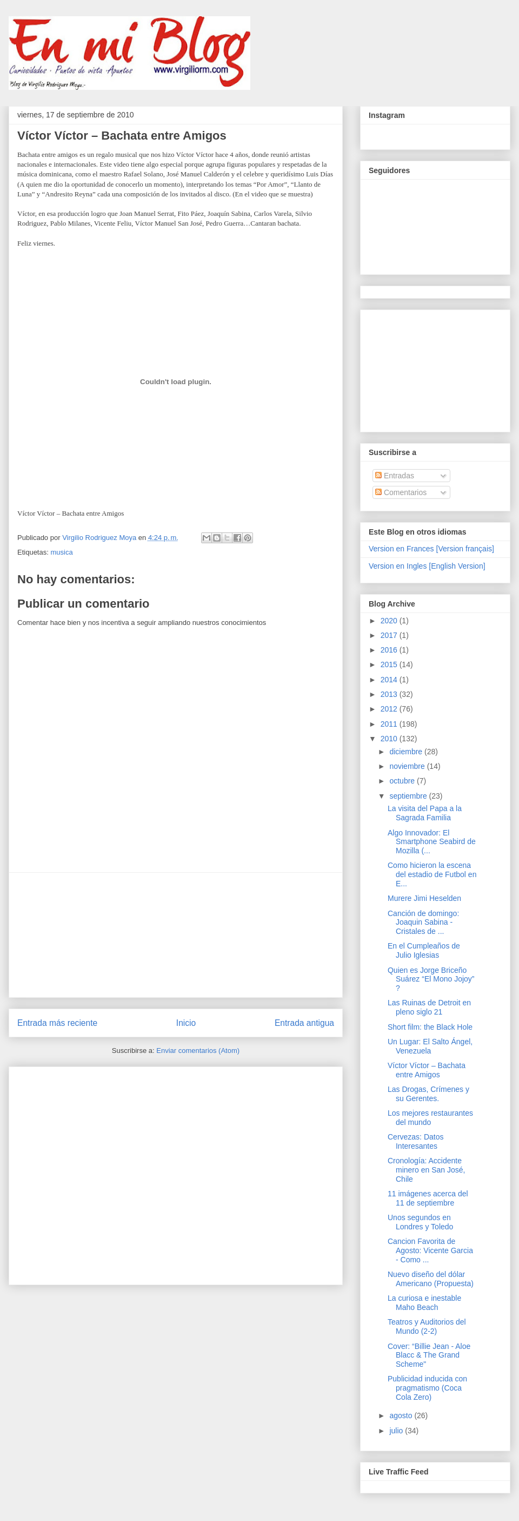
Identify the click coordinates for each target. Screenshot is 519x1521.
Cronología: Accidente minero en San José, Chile (426, 1169)
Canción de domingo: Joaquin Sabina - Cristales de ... (423, 922)
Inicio (186, 1023)
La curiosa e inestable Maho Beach (424, 1303)
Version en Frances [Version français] (431, 548)
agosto (401, 1415)
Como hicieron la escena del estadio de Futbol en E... (432, 874)
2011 (390, 724)
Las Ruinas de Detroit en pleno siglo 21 (429, 1007)
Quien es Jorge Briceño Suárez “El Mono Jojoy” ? (431, 979)
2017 (390, 635)
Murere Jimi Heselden (424, 898)
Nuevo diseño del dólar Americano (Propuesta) (431, 1279)
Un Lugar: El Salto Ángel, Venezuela (430, 1046)
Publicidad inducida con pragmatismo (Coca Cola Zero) (427, 1387)
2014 (390, 679)
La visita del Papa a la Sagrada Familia (425, 813)
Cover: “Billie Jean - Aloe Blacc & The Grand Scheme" (429, 1355)
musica (61, 552)
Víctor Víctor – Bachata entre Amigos (426, 1070)
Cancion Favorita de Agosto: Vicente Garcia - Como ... (430, 1250)
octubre (403, 780)
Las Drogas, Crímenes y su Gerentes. (428, 1094)
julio (397, 1430)
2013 (390, 694)
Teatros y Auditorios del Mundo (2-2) (427, 1326)
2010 (390, 738)
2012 (390, 708)
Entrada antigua (304, 1023)
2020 (390, 620)
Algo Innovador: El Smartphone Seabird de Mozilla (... (432, 841)
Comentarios (401, 492)
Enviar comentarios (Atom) (197, 1050)
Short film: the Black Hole (430, 1027)
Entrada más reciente (57, 1023)
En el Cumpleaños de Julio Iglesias (424, 950)
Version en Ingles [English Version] (427, 566)
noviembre (408, 766)
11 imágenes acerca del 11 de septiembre (428, 1198)
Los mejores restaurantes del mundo (430, 1118)
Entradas (394, 475)
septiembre (409, 796)
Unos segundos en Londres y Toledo (420, 1222)
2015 (390, 664)
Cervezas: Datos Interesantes (415, 1141)
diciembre (406, 751)
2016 (390, 650)
